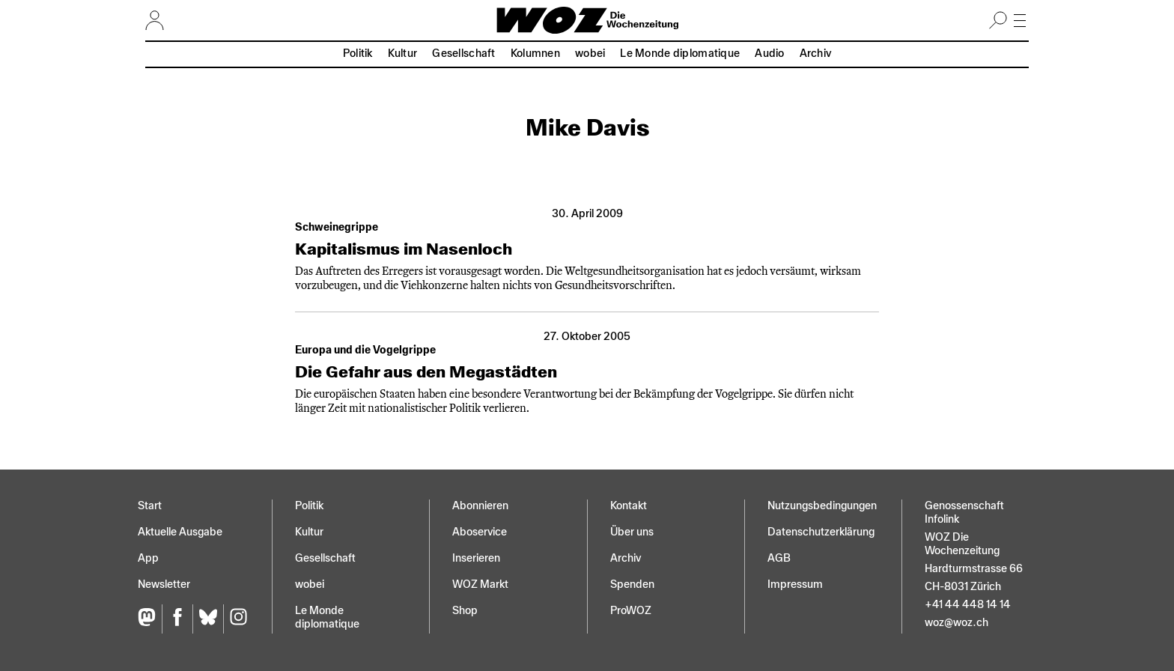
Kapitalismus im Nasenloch (403, 249)
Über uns (632, 532)
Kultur (403, 53)
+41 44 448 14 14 (968, 604)
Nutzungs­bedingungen (822, 506)
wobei (590, 53)
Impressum (795, 584)
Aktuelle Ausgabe (180, 532)
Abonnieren (480, 506)
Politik (358, 53)
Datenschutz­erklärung (821, 532)
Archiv (816, 53)
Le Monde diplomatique (680, 53)
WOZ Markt (480, 584)
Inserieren (476, 558)
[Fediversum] (150, 619)
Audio (769, 53)
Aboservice (479, 532)
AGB (779, 558)
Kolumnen (535, 53)
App (148, 558)
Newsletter (164, 584)
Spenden (632, 584)
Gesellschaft (463, 53)
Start (150, 506)
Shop (465, 610)
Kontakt (628, 506)
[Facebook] (177, 619)
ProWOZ (630, 610)
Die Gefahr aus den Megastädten (426, 372)
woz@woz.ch (956, 622)
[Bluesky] (207, 619)
